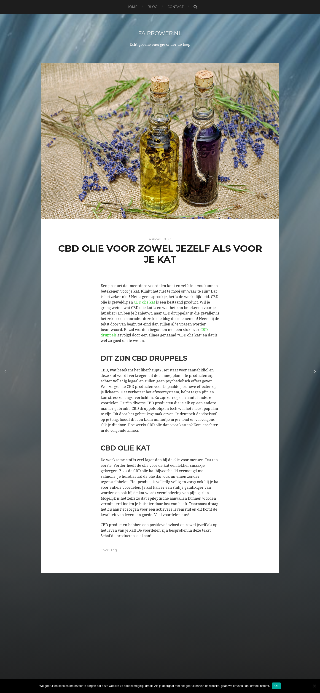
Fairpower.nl (160, 33)
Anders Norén (171, 678)
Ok (276, 686)
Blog (152, 7)
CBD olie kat (144, 302)
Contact (175, 7)
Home (131, 7)
